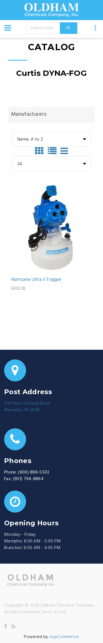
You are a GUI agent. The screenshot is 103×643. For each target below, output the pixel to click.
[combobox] (51, 139)
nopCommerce (64, 637)
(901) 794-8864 (28, 479)
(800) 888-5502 (33, 472)
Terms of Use (53, 612)
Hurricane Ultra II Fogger (36, 280)
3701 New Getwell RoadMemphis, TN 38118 (27, 407)
